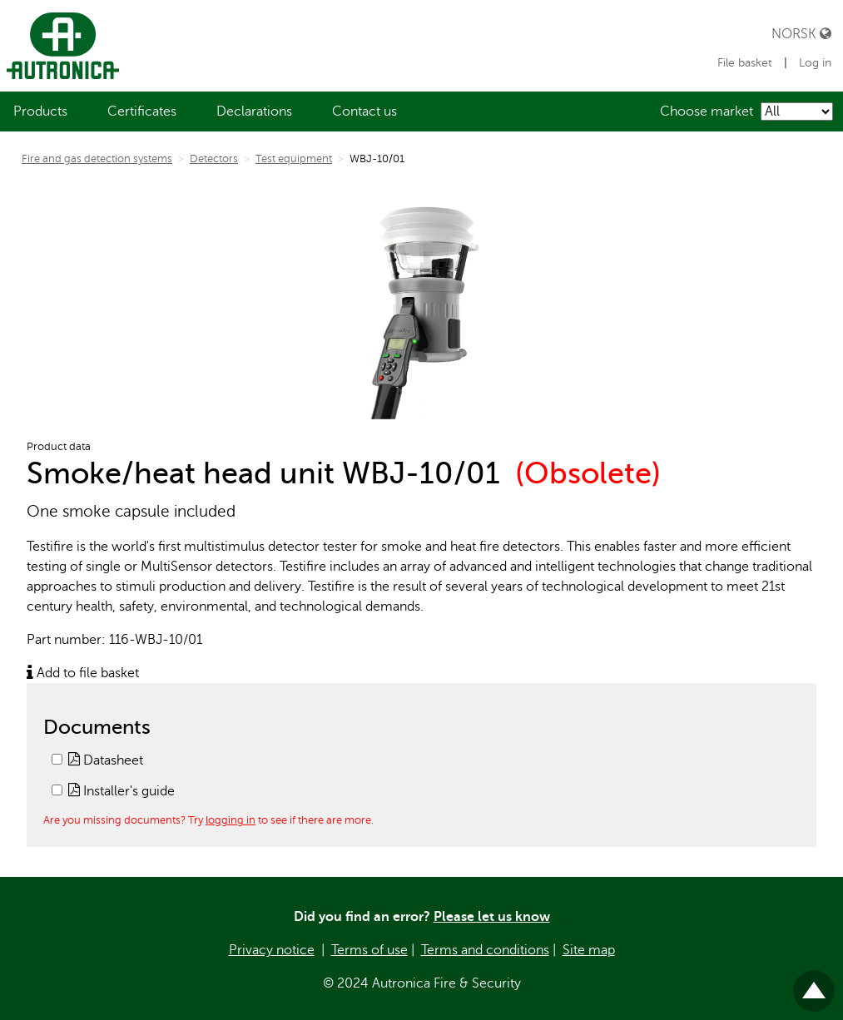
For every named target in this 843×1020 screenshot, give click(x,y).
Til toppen (814, 984)
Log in (815, 63)
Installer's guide (121, 791)
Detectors (214, 159)
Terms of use (369, 950)
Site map (589, 950)
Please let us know (492, 916)
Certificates (141, 111)
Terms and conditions (485, 950)
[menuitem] (40, 111)
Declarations (254, 111)
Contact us (364, 111)
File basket (746, 63)
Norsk (801, 34)
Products (40, 111)
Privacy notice (272, 950)
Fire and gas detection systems (97, 159)
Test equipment (293, 159)
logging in (230, 820)
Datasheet (105, 760)
